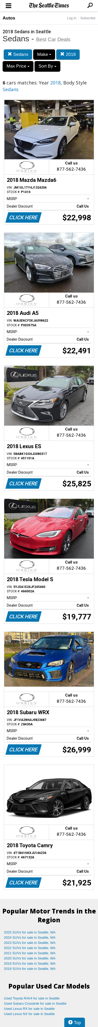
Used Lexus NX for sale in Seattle (29, 1014)
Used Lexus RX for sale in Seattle (29, 1009)
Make (44, 54)
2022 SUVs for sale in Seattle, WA (30, 948)
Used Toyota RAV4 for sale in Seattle (32, 998)
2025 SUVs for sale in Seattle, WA (30, 932)
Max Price (18, 66)
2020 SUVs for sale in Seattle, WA (30, 958)
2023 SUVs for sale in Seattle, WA (30, 943)
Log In (71, 18)
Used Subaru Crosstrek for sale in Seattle (35, 1003)
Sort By (47, 66)
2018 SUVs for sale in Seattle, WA (30, 969)
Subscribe (87, 18)
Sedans (18, 54)
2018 (68, 54)
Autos (9, 18)
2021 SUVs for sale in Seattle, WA (30, 953)
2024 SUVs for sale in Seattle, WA (30, 937)
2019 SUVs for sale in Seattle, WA (30, 963)
